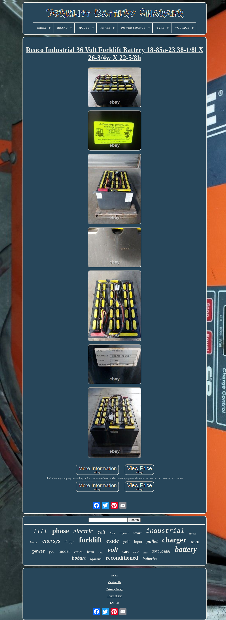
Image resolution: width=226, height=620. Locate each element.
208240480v (161, 551)
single (70, 541)
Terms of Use (114, 596)
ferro (90, 552)
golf (126, 542)
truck (195, 542)
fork (112, 533)
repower (124, 533)
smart (137, 533)
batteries (150, 558)
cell (101, 532)
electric (83, 531)
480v (100, 552)
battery (186, 549)
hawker (34, 542)
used (136, 552)
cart (125, 551)
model (64, 551)
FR (117, 602)
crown (78, 552)
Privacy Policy (114, 589)
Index (114, 575)
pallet (152, 541)
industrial (165, 531)
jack (51, 552)
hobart (79, 558)
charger (174, 540)
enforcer (192, 533)
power (38, 551)
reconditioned (122, 558)
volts (145, 552)
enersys (51, 540)
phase (60, 531)
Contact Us (114, 582)
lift (40, 531)
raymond (95, 559)
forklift (90, 540)
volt (112, 550)
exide (112, 541)
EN (112, 602)
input (138, 542)
